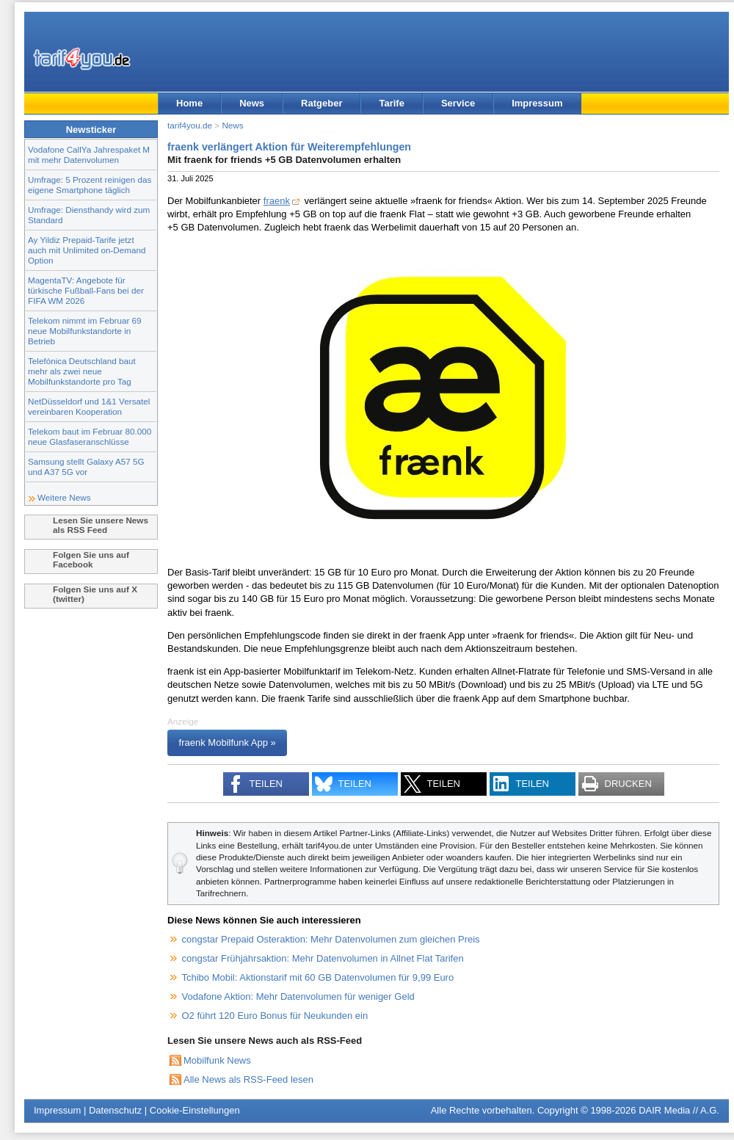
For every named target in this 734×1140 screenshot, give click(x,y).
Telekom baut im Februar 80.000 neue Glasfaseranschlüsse (89, 436)
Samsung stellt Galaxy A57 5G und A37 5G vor (86, 466)
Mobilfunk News (217, 1060)
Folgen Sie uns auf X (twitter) (95, 593)
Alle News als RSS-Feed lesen (248, 1079)
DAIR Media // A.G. (679, 1110)
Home (189, 103)
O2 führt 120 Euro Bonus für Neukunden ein (275, 1015)
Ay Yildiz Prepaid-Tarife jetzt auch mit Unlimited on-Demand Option (86, 250)
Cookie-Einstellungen (195, 1110)
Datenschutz (115, 1110)
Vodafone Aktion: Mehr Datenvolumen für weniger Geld (298, 996)
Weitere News (64, 497)
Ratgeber (321, 103)
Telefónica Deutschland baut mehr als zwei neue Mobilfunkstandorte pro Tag (82, 371)
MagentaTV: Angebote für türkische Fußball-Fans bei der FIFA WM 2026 (86, 290)
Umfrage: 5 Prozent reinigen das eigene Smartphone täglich (89, 185)
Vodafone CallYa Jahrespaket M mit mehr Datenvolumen (89, 154)
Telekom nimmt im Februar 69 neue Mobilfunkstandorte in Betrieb (85, 331)
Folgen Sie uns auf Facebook (91, 559)
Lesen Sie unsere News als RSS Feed (100, 524)
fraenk (277, 200)
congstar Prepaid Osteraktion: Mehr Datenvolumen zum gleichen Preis (331, 939)
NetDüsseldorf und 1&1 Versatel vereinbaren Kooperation (89, 406)
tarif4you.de (189, 125)
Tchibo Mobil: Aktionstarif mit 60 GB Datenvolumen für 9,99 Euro (318, 977)
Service (458, 103)
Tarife (391, 103)
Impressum (537, 103)
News (251, 103)
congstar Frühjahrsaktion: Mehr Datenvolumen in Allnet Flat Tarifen (323, 958)
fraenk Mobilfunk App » (227, 743)
